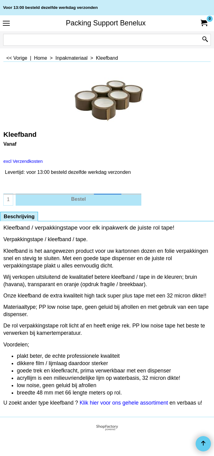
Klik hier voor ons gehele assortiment (123, 403)
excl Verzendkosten (23, 161)
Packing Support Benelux (106, 23)
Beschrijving (19, 216)
